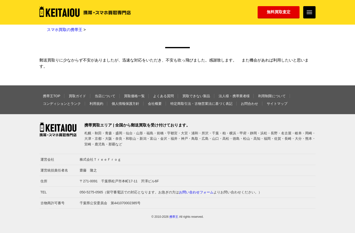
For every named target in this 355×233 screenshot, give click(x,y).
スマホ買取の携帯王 (64, 30)
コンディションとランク (62, 104)
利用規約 (96, 104)
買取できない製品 (196, 96)
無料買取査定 (278, 12)
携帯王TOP (51, 96)
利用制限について (272, 96)
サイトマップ (277, 104)
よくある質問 (163, 96)
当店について (105, 96)
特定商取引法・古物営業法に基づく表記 (201, 104)
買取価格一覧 (134, 96)
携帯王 (173, 216)
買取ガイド (77, 96)
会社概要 (155, 104)
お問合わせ (249, 104)
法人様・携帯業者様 (234, 96)
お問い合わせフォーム (196, 192)
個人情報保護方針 (125, 104)
